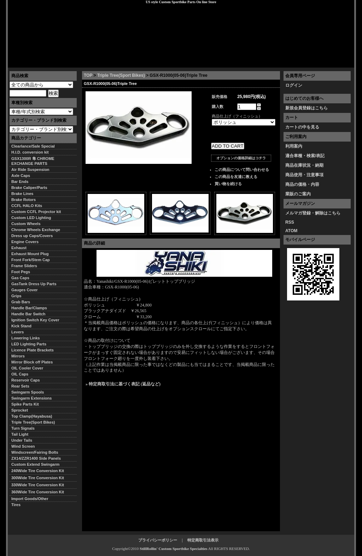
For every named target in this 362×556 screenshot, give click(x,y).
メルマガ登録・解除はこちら (312, 213)
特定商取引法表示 (202, 540)
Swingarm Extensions (31, 398)
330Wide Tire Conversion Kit (39, 485)
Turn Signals (23, 428)
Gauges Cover (24, 290)
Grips (16, 296)
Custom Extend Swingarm (35, 464)
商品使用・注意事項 (304, 174)
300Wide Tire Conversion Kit (39, 478)
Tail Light (19, 434)
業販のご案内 (298, 193)
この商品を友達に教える (236, 176)
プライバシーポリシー (107, 61)
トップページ (26, 61)
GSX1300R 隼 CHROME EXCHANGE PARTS (32, 161)
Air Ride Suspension (30, 169)
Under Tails (21, 440)
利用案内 (293, 146)
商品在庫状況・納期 (304, 165)
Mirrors (18, 356)
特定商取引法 (62, 61)
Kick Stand (21, 326)
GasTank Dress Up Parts (34, 284)
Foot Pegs (20, 272)
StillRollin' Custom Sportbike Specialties (174, 548)
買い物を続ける (228, 184)
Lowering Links (25, 338)
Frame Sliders (24, 266)
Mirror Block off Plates (32, 362)
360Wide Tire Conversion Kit (39, 492)
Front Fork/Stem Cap (30, 260)
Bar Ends (19, 181)
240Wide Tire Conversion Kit (39, 471)
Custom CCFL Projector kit (36, 212)
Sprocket (19, 410)
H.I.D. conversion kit (30, 152)
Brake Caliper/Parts (29, 187)
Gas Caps (20, 278)
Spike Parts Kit (25, 404)
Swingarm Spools (27, 392)
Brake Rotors (23, 199)
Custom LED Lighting (31, 218)
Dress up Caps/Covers (32, 236)
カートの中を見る (302, 127)
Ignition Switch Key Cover (35, 320)
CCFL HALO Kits (26, 206)
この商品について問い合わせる (242, 169)
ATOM (291, 230)
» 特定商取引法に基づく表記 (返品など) (123, 384)
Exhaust (19, 248)
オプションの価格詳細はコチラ (241, 158)
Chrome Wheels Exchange (35, 230)
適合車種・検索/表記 (305, 155)
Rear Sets (20, 386)
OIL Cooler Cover (27, 368)
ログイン (293, 85)
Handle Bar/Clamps (29, 308)
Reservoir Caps (25, 380)
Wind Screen (23, 446)
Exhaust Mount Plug (30, 254)
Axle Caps (20, 175)
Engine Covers (25, 242)
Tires (16, 505)
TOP (88, 75)
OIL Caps (19, 374)
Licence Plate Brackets (32, 350)
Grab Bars (20, 302)
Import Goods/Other (29, 499)
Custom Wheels (26, 224)
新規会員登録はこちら (306, 107)
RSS (289, 222)
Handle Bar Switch (28, 314)
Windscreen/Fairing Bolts (34, 452)
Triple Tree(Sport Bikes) (121, 75)
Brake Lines (22, 193)
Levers (17, 332)
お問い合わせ (336, 61)
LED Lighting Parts (28, 344)
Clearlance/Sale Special (33, 146)
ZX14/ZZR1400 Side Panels (36, 458)
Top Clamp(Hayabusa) (31, 416)
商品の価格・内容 (302, 184)
